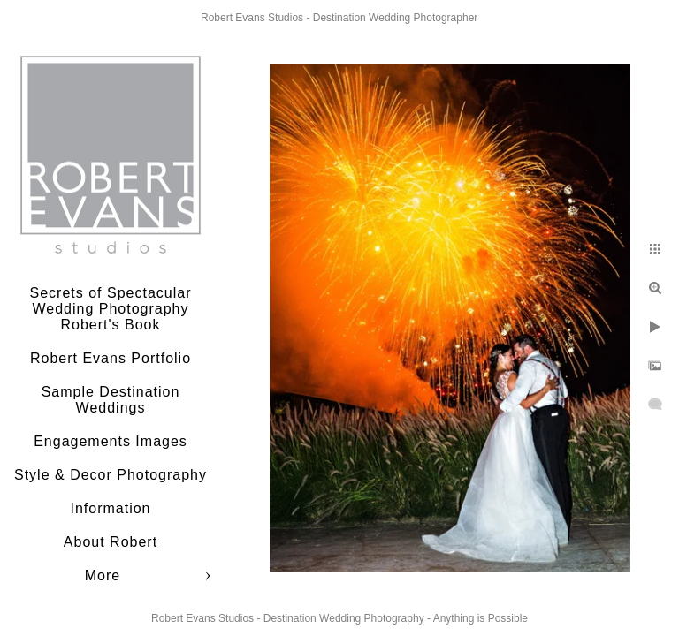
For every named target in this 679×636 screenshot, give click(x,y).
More (102, 575)
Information (110, 508)
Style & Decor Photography (110, 474)
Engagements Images (110, 441)
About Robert (110, 541)
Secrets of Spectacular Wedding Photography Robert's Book (111, 308)
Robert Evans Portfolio (110, 358)
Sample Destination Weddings (111, 399)
